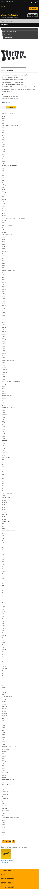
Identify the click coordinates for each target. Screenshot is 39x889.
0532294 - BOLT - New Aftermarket (7, 861)
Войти (8, 102)
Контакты (33, 8)
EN (2, 7)
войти (11, 82)
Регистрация (9, 2)
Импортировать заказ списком (32, 15)
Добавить (12, 107)
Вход (2, 2)
